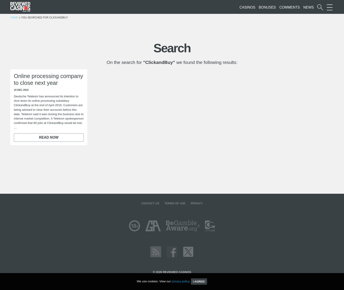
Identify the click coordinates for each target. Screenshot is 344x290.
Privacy (197, 203)
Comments (289, 7)
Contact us (150, 203)
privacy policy (180, 281)
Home (14, 17)
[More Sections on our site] (330, 7)
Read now (49, 137)
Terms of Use (174, 203)
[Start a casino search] (320, 7)
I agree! (199, 281)
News (308, 7)
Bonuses (267, 7)
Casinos (247, 7)
